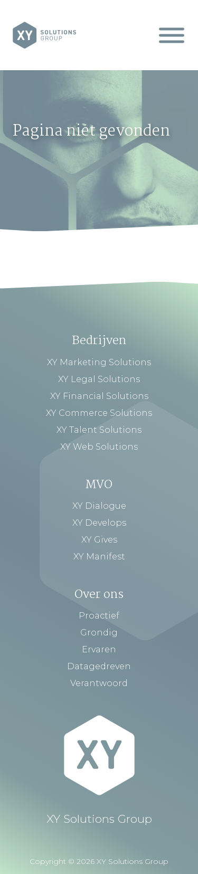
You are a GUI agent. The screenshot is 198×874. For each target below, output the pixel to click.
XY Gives (99, 540)
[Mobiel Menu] (171, 35)
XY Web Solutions (99, 447)
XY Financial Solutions (99, 396)
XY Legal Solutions (99, 379)
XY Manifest (99, 557)
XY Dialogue (99, 506)
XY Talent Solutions (99, 430)
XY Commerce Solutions (99, 413)
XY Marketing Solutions (99, 362)
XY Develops (99, 523)
